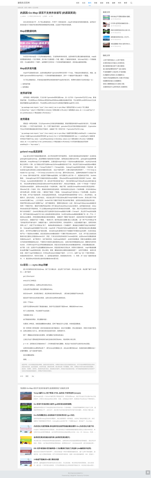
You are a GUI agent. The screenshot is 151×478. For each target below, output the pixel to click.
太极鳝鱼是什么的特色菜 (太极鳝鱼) (115, 87)
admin (24, 16)
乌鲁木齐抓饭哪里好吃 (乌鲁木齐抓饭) (116, 78)
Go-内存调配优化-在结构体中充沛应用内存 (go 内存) (54, 415)
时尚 (119, 3)
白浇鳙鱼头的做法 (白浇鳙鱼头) (113, 75)
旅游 (101, 3)
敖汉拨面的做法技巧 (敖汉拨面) (113, 66)
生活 (83, 3)
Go (33, 376)
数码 (89, 3)
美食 (95, 3)
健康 (113, 3)
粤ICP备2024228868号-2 (75, 473)
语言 (27, 376)
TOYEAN (86, 475)
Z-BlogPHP (73, 475)
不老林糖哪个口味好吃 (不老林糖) (114, 72)
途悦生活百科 (24, 3)
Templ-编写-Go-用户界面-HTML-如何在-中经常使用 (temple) (57, 393)
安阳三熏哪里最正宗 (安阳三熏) (113, 84)
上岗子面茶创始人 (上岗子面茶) (113, 60)
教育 (125, 3)
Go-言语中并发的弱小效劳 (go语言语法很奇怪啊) (53, 404)
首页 (77, 3)
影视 (107, 3)
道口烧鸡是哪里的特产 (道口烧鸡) (114, 69)
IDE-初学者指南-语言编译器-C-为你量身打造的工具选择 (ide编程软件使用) (62, 448)
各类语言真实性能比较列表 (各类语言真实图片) (52, 437)
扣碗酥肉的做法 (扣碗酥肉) (112, 81)
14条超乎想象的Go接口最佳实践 (46, 459)
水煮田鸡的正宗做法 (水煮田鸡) (113, 63)
